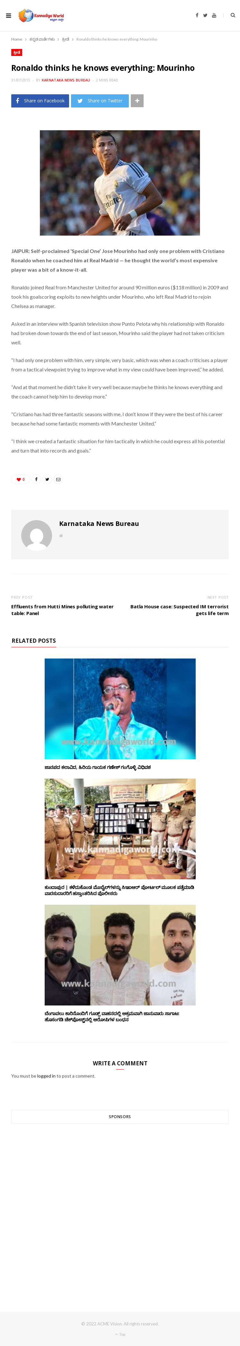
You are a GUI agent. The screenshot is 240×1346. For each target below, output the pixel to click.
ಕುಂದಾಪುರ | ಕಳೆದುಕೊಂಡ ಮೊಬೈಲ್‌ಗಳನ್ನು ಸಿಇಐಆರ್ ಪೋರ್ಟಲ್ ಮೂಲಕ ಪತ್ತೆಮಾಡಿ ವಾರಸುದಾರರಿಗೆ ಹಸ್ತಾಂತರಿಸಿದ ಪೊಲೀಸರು (119, 890)
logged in (46, 1076)
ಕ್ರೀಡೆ (16, 52)
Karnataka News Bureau (66, 80)
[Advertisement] (120, 1206)
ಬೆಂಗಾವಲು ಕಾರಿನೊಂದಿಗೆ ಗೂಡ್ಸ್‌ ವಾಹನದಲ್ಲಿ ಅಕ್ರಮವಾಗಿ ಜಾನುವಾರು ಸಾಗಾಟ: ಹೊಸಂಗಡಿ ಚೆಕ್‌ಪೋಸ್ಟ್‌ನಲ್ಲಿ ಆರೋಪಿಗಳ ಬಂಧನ (112, 1016)
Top (120, 1334)
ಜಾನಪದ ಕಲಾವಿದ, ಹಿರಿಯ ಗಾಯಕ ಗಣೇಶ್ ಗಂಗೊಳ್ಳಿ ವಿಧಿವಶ (98, 767)
